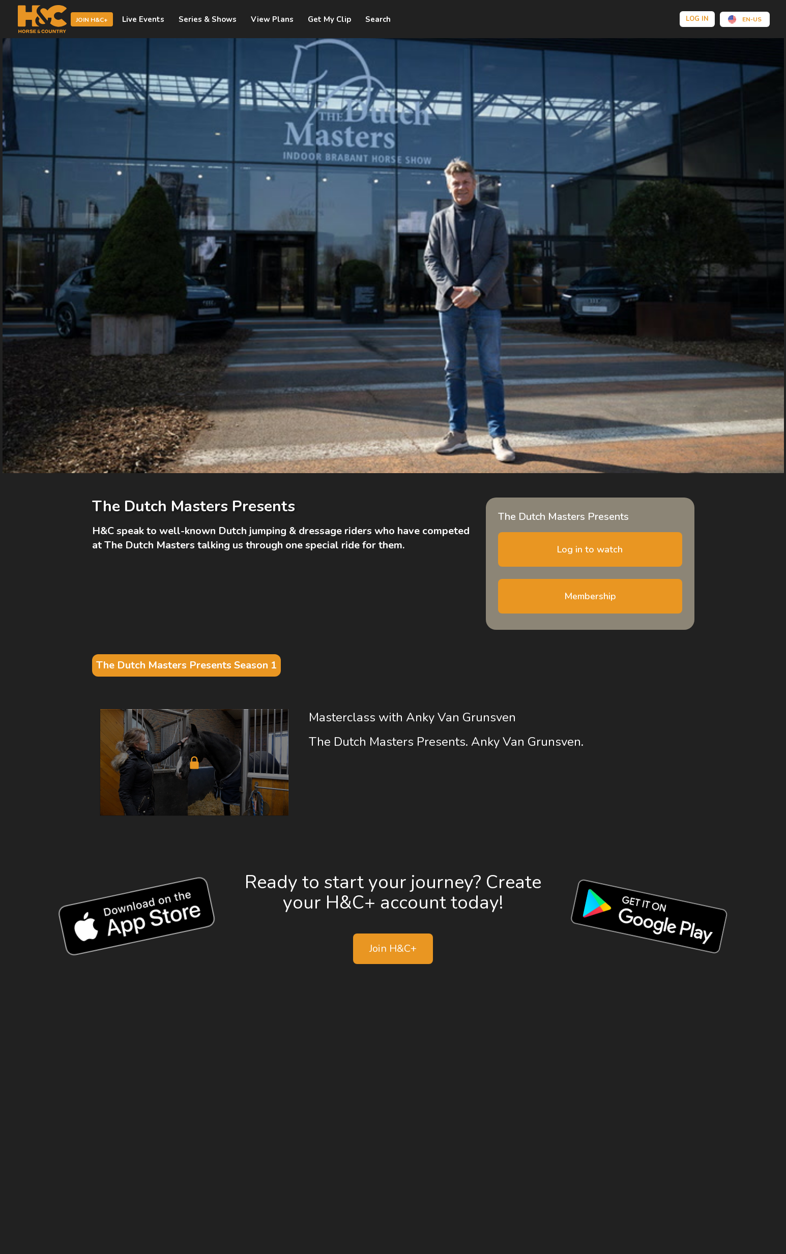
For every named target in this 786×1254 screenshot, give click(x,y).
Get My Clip (329, 19)
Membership (590, 596)
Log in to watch (590, 549)
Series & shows (208, 19)
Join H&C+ (92, 20)
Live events (143, 19)
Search (378, 19)
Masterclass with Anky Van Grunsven (412, 717)
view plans (272, 19)
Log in (697, 18)
